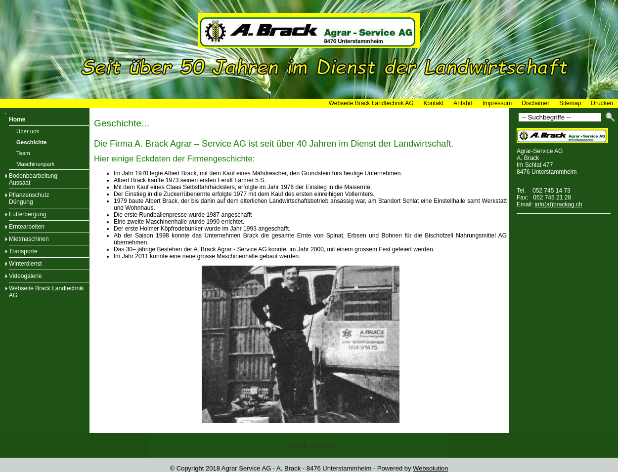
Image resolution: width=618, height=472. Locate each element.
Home (17, 119)
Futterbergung (27, 214)
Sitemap (570, 103)
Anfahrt (463, 103)
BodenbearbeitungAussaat (33, 179)
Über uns (27, 131)
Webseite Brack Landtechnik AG (371, 103)
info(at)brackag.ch (558, 204)
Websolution (430, 468)
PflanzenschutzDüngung (29, 198)
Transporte (23, 251)
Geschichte (31, 142)
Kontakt (434, 103)
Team (23, 153)
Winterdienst (25, 263)
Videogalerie (25, 276)
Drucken (602, 103)
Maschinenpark (35, 164)
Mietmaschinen (29, 239)
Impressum (497, 103)
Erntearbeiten (26, 226)
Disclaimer (535, 103)
